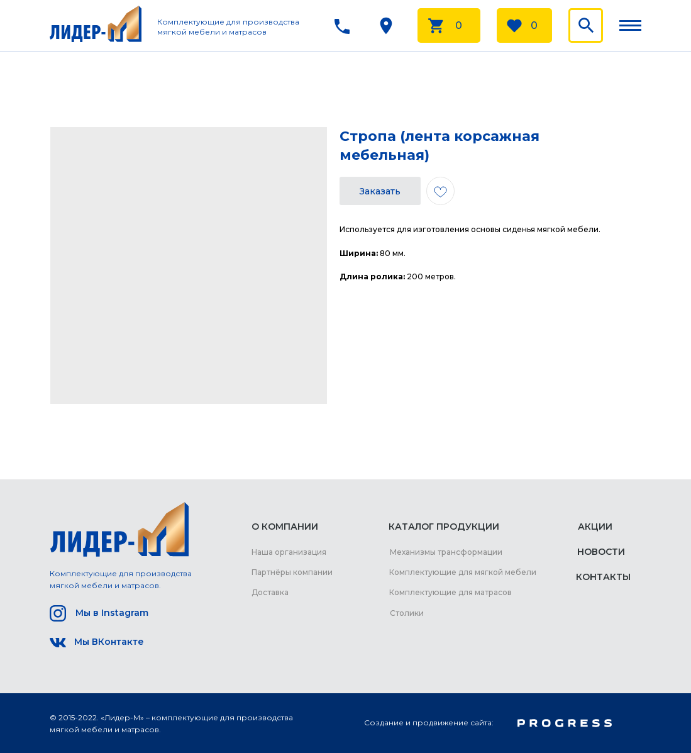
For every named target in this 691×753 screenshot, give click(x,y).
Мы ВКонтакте (109, 641)
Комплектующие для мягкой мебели (462, 572)
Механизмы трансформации (446, 552)
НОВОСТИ (601, 551)
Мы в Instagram (111, 612)
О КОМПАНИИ (285, 526)
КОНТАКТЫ (603, 577)
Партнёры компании (292, 572)
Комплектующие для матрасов (450, 592)
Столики (407, 613)
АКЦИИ (595, 526)
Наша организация (289, 552)
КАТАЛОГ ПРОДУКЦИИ (444, 526)
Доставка (270, 592)
